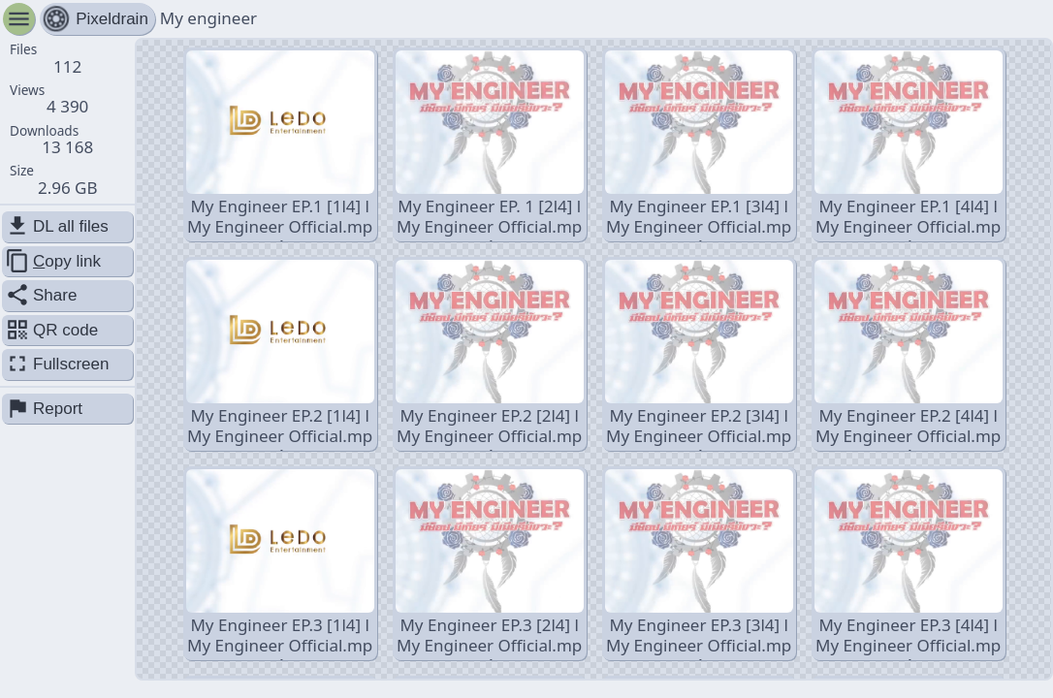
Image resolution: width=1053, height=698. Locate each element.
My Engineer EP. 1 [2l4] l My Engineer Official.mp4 (490, 145)
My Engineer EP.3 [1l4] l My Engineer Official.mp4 (280, 564)
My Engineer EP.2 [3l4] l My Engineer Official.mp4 (699, 355)
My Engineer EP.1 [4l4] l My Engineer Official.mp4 (908, 145)
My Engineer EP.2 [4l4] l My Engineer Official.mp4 (908, 355)
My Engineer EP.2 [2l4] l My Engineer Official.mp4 (490, 355)
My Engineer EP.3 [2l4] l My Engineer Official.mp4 (490, 564)
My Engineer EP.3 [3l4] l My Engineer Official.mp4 (699, 564)
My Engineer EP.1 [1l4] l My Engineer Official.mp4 (280, 145)
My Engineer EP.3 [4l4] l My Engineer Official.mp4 (908, 564)
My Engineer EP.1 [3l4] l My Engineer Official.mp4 (699, 145)
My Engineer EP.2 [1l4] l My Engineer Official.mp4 (280, 355)
